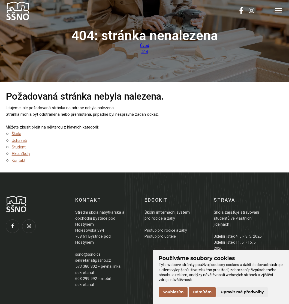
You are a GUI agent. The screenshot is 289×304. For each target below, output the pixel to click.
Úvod (144, 45)
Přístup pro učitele (160, 236)
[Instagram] (251, 11)
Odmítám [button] (202, 292)
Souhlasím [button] (173, 292)
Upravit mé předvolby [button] (242, 292)
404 (144, 51)
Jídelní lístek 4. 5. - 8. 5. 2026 (239, 236)
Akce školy (21, 153)
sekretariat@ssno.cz (93, 260)
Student (19, 147)
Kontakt (19, 160)
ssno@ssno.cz (88, 254)
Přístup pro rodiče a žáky (166, 230)
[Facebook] (241, 11)
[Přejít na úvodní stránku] (33, 11)
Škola (17, 133)
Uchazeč (19, 140)
